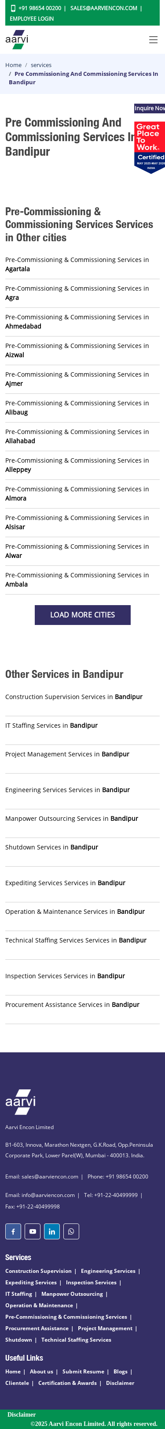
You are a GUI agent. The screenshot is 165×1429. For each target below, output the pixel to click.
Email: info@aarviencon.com (40, 1195)
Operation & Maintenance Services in (75, 911)
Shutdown (18, 1339)
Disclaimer (120, 1383)
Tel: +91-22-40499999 (111, 1195)
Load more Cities (82, 615)
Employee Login (32, 18)
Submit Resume (83, 1371)
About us (41, 1371)
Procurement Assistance (37, 1328)
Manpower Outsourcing (72, 1294)
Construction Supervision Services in (74, 696)
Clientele (17, 1383)
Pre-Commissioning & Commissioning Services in (77, 264)
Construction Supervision (38, 1271)
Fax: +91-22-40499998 (32, 1206)
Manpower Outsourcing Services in (71, 818)
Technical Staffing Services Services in (76, 940)
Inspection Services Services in (65, 976)
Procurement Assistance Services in (72, 1004)
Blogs (121, 1371)
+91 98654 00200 (39, 8)
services (41, 65)
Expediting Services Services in (65, 883)
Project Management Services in (67, 754)
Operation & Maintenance (39, 1305)
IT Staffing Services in (51, 725)
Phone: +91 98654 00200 (118, 1176)
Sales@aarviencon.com (103, 8)
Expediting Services (31, 1282)
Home (13, 65)
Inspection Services (91, 1282)
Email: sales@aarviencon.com (41, 1176)
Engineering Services (108, 1271)
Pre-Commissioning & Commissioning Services (66, 1317)
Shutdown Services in (51, 847)
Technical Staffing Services (76, 1339)
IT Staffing (18, 1294)
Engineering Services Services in (67, 790)
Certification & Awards (67, 1383)
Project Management (105, 1328)
